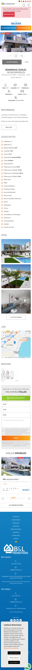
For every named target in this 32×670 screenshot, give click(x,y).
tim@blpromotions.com (16, 602)
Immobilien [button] (16, 523)
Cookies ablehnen (14, 662)
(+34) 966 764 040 (16, 564)
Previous (1, 42)
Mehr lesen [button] (8, 127)
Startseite (16, 517)
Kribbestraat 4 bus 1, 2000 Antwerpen (16, 608)
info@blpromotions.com (16, 570)
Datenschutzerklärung (9, 431)
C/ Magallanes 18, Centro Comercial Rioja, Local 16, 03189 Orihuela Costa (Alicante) (16, 577)
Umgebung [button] (16, 532)
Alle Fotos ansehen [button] (16, 317)
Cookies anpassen (14, 657)
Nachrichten (16, 535)
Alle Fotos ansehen (11, 62)
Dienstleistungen (16, 529)
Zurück (26, 62)
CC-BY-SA (28, 357)
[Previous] (2, 498)
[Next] (29, 498)
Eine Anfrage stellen (24, 28)
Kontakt (16, 538)
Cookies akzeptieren (14, 653)
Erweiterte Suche (9, 14)
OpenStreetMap (16, 357)
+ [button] (3, 333)
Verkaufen (16, 526)
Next (30, 42)
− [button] (3, 335)
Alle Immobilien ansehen (16, 505)
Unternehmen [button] (16, 520)
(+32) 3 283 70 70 (16, 596)
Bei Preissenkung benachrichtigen (11, 28)
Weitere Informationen (11, 648)
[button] (21, 55)
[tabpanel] (16, 475)
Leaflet (6, 357)
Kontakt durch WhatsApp (16, 398)
